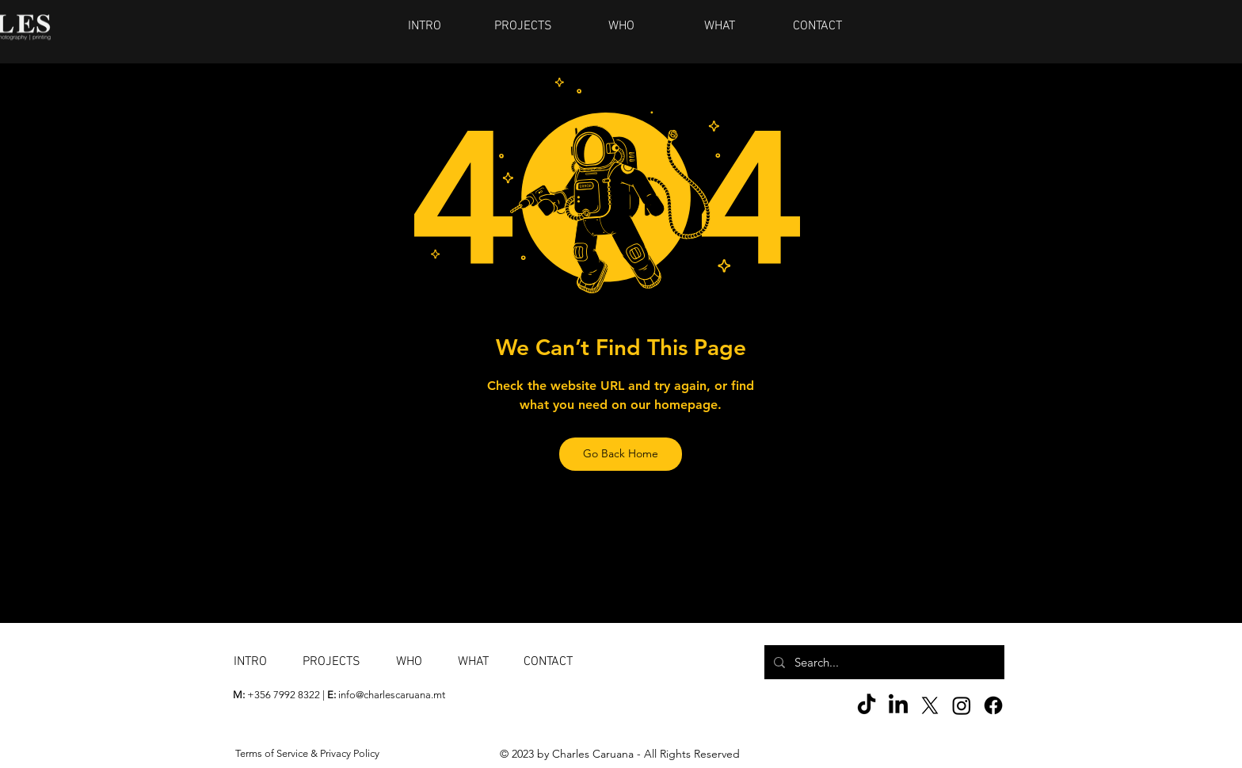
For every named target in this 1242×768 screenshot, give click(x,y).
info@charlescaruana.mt (391, 695)
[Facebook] (993, 705)
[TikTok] (866, 705)
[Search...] (882, 662)
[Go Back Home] (620, 454)
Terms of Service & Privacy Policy (307, 753)
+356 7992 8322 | (280, 695)
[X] (930, 705)
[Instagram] (961, 705)
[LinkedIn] (898, 705)
